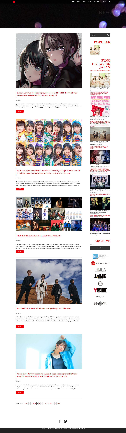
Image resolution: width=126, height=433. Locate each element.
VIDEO (84, 1)
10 (45, 403)
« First (26, 403)
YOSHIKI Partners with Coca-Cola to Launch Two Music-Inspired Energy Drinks (99, 147)
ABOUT (78, 1)
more (19, 111)
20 (48, 403)
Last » (58, 403)
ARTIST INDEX (97, 1)
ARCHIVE (92, 244)
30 (50, 403)
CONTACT (105, 1)
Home (73, 1)
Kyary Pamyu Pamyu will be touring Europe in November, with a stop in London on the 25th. (99, 93)
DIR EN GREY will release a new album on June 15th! (100, 195)
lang (110, 2)
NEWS (89, 1)
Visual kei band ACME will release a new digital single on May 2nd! (100, 216)
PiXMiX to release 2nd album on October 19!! (100, 71)
